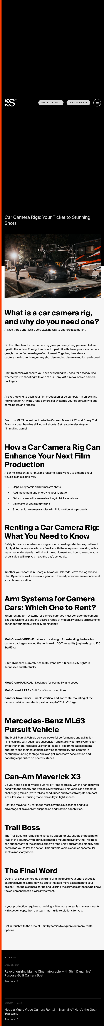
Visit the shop (50, 102)
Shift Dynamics (14, 576)
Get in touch (12, 926)
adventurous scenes (63, 805)
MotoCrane (33, 401)
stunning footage (28, 754)
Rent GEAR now (78, 102)
